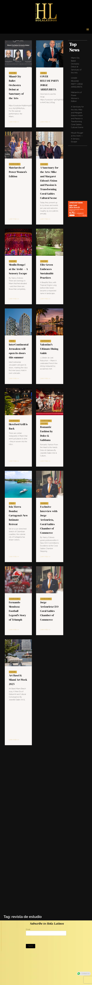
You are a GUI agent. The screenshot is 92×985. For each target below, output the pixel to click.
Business (41, 503)
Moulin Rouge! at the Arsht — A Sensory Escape (18, 269)
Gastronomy (45, 341)
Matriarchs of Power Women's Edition (18, 172)
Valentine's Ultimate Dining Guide (49, 349)
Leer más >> (14, 122)
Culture (13, 73)
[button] (88, 29)
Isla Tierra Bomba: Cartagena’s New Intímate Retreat (18, 515)
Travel (12, 341)
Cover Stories (14, 164)
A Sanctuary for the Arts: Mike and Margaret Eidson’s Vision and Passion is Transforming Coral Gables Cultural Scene (77, 117)
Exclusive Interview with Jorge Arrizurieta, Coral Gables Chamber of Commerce (46, 520)
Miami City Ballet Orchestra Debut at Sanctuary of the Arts (76, 65)
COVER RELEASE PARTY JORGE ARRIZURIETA (77, 82)
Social (43, 73)
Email (46, 932)
